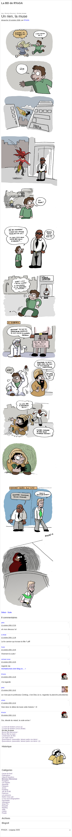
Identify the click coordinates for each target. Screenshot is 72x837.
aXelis (3, 700)
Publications (6, 775)
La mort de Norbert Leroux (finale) (13, 729)
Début (3, 612)
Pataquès (5, 786)
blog (2, 13)
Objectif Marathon (8, 777)
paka (2, 622)
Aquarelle (5, 784)
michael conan (6, 659)
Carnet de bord (7, 773)
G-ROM (3, 635)
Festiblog (5, 790)
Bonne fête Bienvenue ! (10, 732)
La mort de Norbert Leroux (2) (12, 727)
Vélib (3, 809)
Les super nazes (7, 737)
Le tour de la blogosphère (11, 799)
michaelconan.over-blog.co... (12, 669)
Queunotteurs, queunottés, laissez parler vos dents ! (20, 739)
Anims (4, 788)
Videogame (6, 802)
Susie (3, 647)
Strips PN (5, 804)
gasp (2, 687)
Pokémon (5, 793)
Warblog (5, 808)
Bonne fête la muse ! (9, 734)
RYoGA (26, 20)
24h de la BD (6, 791)
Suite (10, 612)
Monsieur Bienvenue (10, 13)
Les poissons (6, 795)
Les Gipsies (6, 782)
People (4, 813)
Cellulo (4, 811)
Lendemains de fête (9, 736)
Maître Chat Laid (7, 797)
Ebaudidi (5, 806)
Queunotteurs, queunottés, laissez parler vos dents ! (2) (21, 741)
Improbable (6, 800)
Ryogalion (5, 781)
